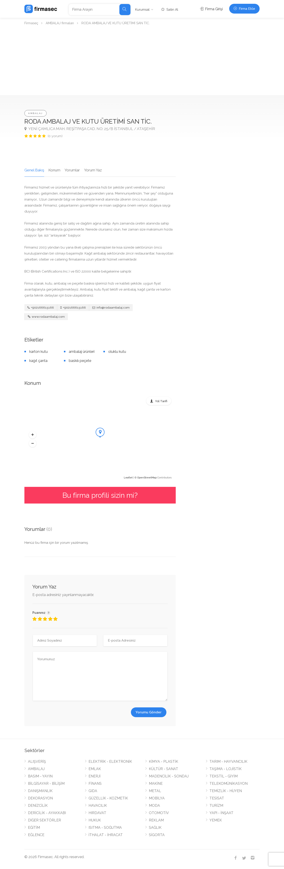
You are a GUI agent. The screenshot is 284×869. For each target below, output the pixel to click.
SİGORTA (157, 835)
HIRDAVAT (97, 813)
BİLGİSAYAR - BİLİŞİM (46, 783)
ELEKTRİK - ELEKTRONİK (110, 761)
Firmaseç (31, 23)
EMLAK (95, 769)
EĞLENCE (36, 835)
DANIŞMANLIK (40, 791)
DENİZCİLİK (38, 805)
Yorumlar (72, 170)
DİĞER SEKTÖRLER (44, 820)
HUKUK (95, 820)
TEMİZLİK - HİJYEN (225, 791)
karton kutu (38, 351)
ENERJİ (95, 776)
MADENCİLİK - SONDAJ (169, 776)
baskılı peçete (80, 361)
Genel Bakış (34, 170)
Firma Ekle (244, 9)
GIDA (93, 791)
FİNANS (95, 783)
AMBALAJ (35, 113)
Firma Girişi (211, 9)
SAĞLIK (155, 827)
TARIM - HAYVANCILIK (228, 761)
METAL (155, 791)
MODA (154, 805)
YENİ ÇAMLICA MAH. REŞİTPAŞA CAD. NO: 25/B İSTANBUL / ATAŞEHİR (89, 128)
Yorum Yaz (93, 170)
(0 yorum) (55, 136)
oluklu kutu (117, 351)
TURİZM (216, 805)
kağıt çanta (38, 361)
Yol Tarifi (161, 401)
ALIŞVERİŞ (37, 761)
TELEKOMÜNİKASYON (228, 783)
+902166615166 (41, 307)
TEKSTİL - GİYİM (223, 776)
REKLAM (156, 820)
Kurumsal (142, 10)
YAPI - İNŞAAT (221, 813)
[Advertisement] (142, 62)
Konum (54, 170)
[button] (32, 435)
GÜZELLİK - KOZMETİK (108, 798)
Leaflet (128, 477)
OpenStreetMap (147, 477)
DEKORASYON (40, 798)
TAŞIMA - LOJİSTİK (225, 769)
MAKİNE (156, 783)
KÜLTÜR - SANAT (163, 769)
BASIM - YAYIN (40, 776)
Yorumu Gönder (149, 712)
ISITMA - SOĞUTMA (105, 827)
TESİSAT (216, 798)
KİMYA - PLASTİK (163, 761)
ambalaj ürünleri (82, 351)
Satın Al (169, 10)
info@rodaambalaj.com (111, 307)
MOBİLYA (157, 798)
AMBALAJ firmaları (60, 23)
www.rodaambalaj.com (46, 316)
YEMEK (215, 820)
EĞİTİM (34, 827)
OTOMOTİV (159, 813)
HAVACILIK (98, 805)
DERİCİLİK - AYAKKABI (47, 813)
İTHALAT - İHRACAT (106, 835)
